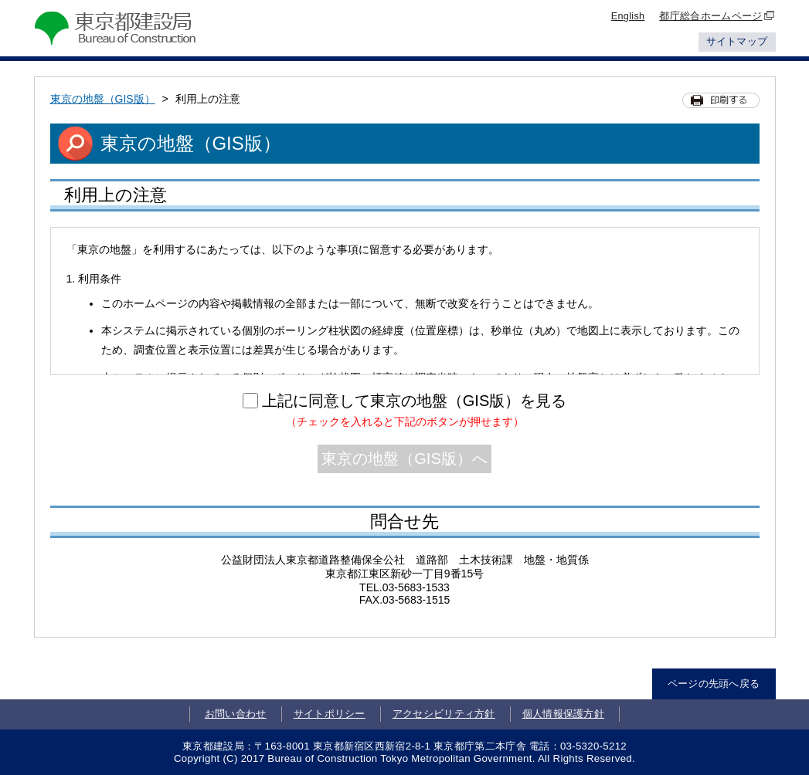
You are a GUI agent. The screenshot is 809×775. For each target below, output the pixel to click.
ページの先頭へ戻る (714, 684)
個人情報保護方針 (563, 714)
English (628, 16)
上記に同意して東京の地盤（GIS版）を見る (414, 400)
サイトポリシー (329, 714)
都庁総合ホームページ (717, 16)
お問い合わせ (236, 714)
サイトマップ (737, 41)
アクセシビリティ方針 (444, 714)
